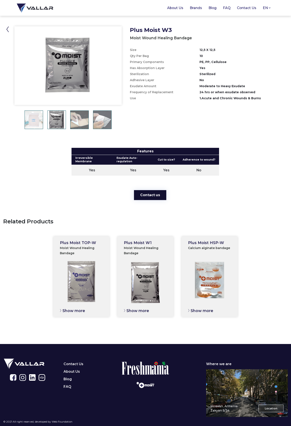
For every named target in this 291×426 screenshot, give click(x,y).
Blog (212, 8)
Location (271, 408)
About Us (175, 8)
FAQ (67, 387)
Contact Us (246, 8)
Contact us (150, 195)
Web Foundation (62, 421)
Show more (73, 310)
